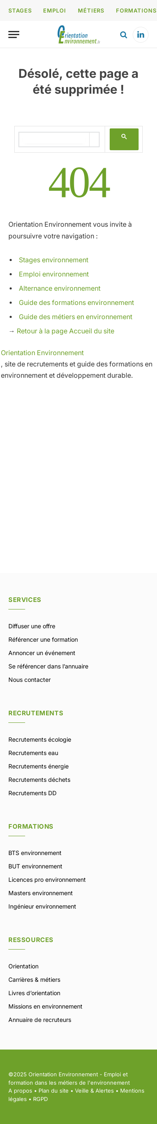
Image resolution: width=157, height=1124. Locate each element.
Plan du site (54, 1090)
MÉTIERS (91, 10)
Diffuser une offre (31, 626)
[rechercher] (54, 139)
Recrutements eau (33, 752)
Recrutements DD (32, 792)
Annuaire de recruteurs (39, 1019)
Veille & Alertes (94, 1090)
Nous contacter (29, 679)
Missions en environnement (45, 1006)
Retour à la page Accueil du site (65, 331)
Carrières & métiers (34, 979)
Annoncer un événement (41, 652)
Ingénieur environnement (42, 906)
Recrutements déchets (39, 779)
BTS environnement (35, 852)
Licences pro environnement (47, 879)
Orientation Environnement (42, 353)
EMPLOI (54, 10)
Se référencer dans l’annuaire (48, 666)
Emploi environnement (54, 274)
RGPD (40, 1099)
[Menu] (13, 34)
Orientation (23, 966)
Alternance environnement (59, 288)
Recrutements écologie (39, 739)
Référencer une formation (43, 639)
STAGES (19, 10)
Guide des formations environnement (76, 303)
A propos (20, 1090)
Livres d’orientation (34, 992)
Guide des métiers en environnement (75, 317)
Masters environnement (40, 892)
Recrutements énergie (38, 766)
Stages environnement (53, 260)
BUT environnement (35, 866)
